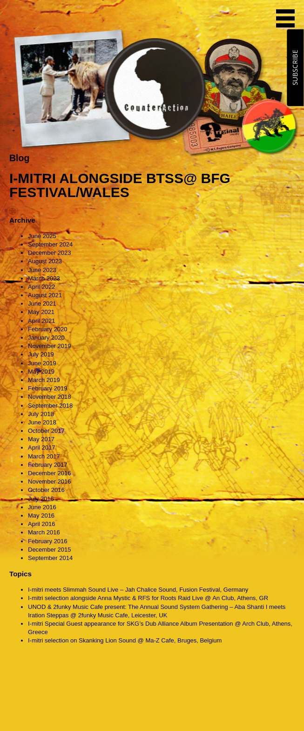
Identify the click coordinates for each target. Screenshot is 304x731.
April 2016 (41, 523)
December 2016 (49, 473)
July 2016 (41, 498)
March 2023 (44, 278)
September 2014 (50, 557)
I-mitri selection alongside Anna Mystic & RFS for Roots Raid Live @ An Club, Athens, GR (148, 597)
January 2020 (46, 337)
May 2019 (41, 371)
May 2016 (41, 515)
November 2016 (49, 481)
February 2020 (48, 329)
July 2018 (41, 413)
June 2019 (42, 363)
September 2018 (50, 405)
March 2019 (44, 379)
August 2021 (45, 295)
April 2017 (41, 447)
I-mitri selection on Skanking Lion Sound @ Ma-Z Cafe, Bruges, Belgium (125, 640)
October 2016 (46, 489)
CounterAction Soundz (67, 18)
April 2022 (41, 286)
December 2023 (49, 252)
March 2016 (44, 532)
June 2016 (42, 507)
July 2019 (41, 354)
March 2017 (44, 456)
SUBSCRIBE (294, 67)
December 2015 (49, 549)
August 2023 (45, 261)
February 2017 (48, 464)
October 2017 (46, 430)
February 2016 (48, 541)
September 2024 (50, 244)
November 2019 (49, 345)
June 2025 (42, 235)
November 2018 (49, 396)
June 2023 (42, 269)
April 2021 (41, 320)
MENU (285, 18)
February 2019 (48, 388)
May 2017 (41, 439)
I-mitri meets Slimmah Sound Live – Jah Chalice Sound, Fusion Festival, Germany (138, 589)
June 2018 (42, 422)
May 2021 (41, 311)
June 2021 (42, 303)
